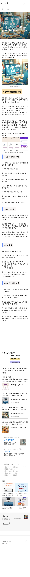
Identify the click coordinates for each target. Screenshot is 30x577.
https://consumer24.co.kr (10, 467)
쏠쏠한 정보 (6, 494)
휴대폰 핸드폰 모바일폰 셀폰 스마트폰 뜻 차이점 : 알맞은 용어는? (11, 504)
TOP (27, 572)
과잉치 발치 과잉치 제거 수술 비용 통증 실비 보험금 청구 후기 (11, 506)
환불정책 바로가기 (15, 392)
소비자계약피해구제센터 (10, 470)
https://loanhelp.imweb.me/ (11, 479)
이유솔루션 (7, 482)
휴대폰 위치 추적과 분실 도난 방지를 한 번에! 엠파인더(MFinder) (11, 498)
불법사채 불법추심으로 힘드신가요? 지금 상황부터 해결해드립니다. (15, 485)
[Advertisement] (15, 127)
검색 (23, 3)
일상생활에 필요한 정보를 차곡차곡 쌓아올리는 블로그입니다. (11, 549)
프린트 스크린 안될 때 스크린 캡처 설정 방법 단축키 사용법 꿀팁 (11, 502)
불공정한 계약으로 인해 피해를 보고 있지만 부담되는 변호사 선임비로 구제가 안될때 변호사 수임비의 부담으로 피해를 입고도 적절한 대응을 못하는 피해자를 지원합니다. (10, 473)
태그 (8, 9)
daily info (5, 546)
